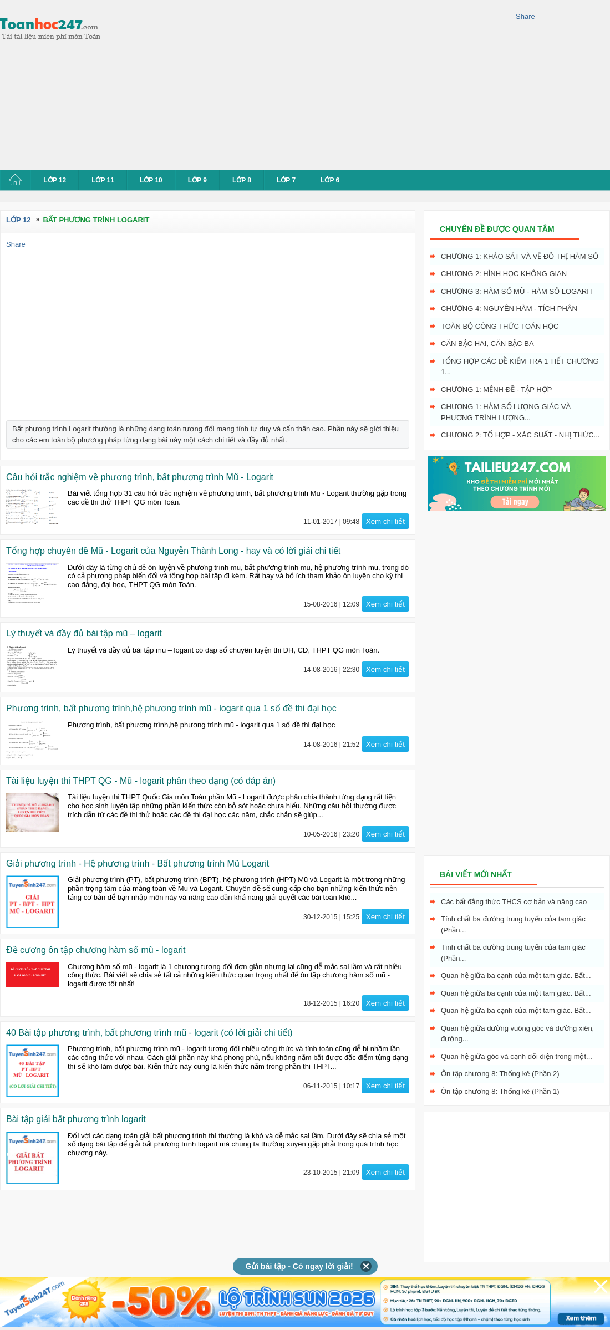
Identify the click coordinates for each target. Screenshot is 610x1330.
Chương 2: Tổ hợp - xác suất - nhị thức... (520, 435)
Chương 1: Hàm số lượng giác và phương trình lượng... (506, 412)
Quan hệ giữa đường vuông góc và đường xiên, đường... (517, 1033)
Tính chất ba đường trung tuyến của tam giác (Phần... (513, 924)
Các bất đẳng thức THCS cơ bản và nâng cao (514, 902)
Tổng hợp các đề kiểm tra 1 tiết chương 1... (520, 366)
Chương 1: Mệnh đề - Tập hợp (496, 389)
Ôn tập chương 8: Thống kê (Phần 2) (500, 1073)
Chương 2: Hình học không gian (504, 273)
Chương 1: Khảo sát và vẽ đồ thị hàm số (519, 256)
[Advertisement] (221, 83)
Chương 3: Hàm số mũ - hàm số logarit (517, 291)
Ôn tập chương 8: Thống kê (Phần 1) (500, 1091)
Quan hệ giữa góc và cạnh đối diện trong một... (516, 1056)
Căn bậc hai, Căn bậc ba (487, 343)
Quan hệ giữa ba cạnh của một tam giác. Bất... (516, 975)
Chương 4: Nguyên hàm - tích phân (509, 308)
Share (525, 16)
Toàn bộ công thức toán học (500, 326)
